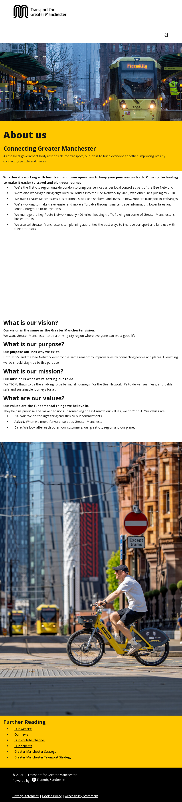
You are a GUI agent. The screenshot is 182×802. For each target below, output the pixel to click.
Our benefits (23, 746)
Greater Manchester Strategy (35, 751)
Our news (21, 734)
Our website (23, 729)
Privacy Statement (25, 796)
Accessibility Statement (81, 796)
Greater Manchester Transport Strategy (42, 757)
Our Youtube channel (29, 740)
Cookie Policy (51, 796)
